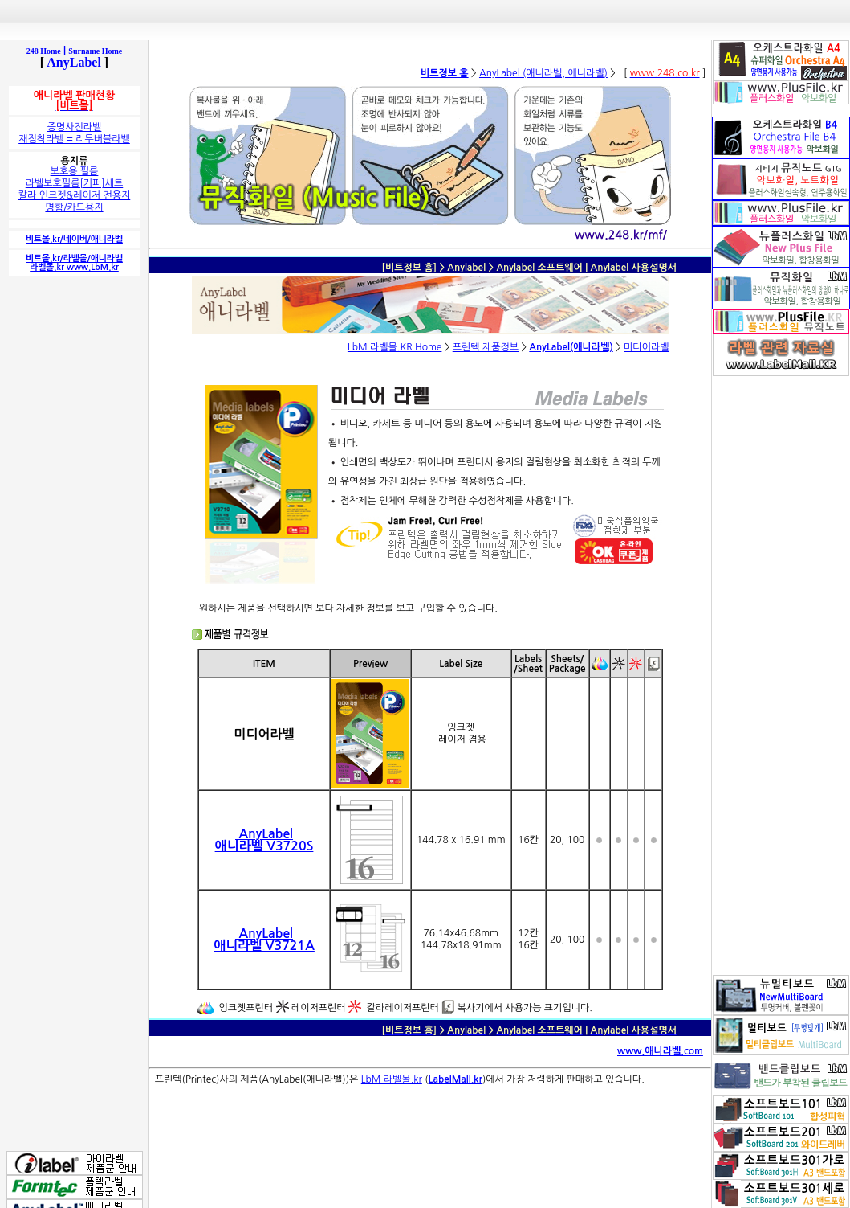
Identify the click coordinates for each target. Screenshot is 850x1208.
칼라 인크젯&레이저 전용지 (74, 195)
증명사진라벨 (74, 127)
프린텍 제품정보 (486, 347)
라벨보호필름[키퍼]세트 (75, 183)
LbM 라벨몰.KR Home (395, 347)
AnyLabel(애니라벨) (570, 347)
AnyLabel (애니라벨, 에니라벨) (543, 73)
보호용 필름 (75, 171)
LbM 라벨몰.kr (391, 1079)
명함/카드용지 (74, 207)
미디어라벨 (646, 347)
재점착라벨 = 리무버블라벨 (74, 139)
